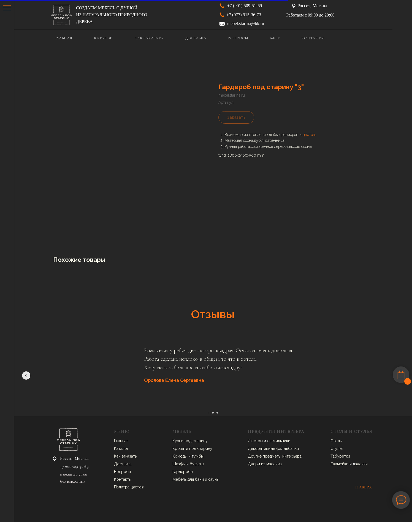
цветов (309, 134)
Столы (336, 441)
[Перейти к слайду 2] (213, 413)
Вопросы (122, 471)
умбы (199, 456)
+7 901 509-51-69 (74, 466)
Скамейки (339, 464)
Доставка (123, 464)
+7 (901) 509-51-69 (244, 5)
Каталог (121, 448)
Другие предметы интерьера (275, 456)
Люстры (256, 441)
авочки (361, 464)
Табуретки (340, 456)
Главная (121, 441)
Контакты (122, 479)
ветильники (279, 441)
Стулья (336, 448)
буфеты (197, 464)
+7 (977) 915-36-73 (243, 14)
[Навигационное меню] (7, 8)
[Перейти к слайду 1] (208, 413)
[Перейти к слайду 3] (217, 413)
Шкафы (179, 464)
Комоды (180, 456)
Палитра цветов (129, 487)
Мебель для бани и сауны (195, 479)
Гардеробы (182, 471)
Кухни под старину (190, 441)
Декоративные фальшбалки (273, 448)
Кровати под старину (192, 448)
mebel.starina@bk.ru (245, 23)
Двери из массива (265, 464)
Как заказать (125, 456)
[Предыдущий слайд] (26, 375)
